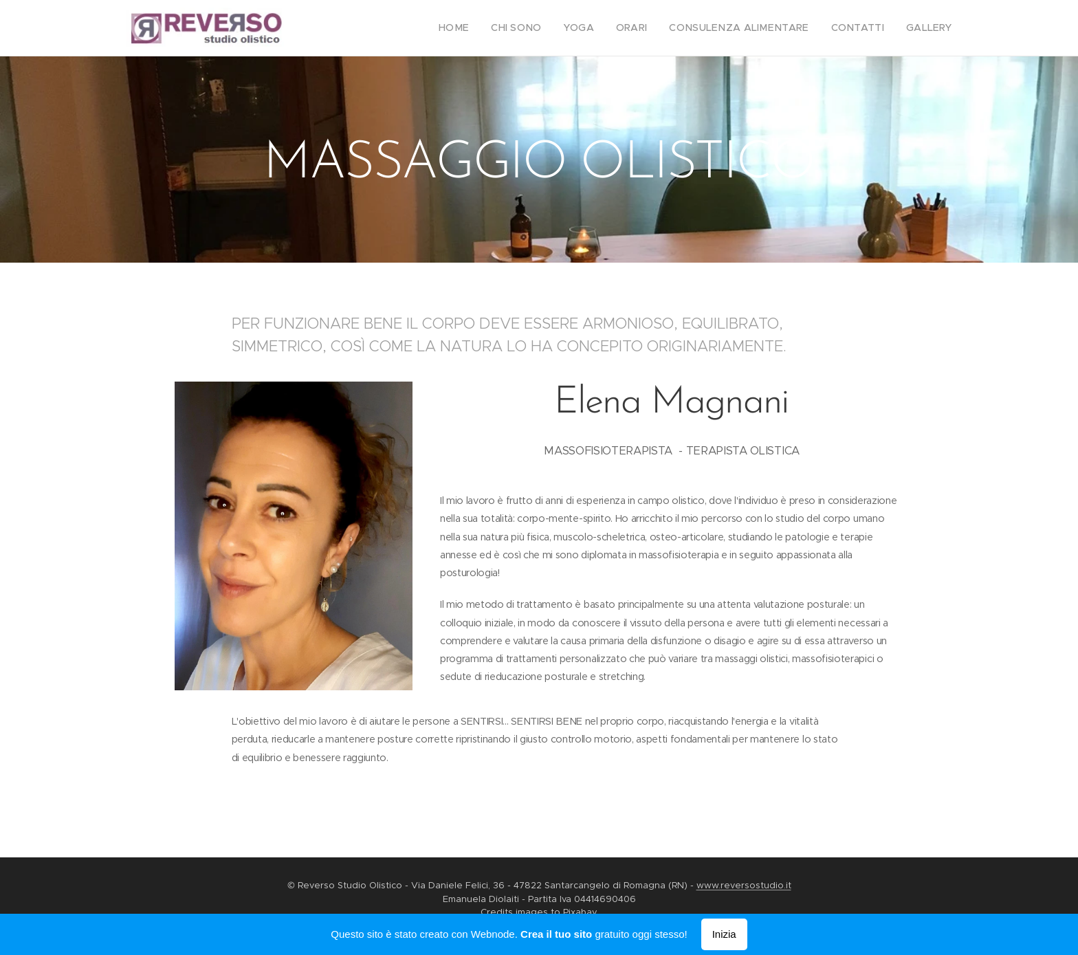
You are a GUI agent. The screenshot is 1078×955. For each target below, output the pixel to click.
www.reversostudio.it (743, 885)
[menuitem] (488, 28)
